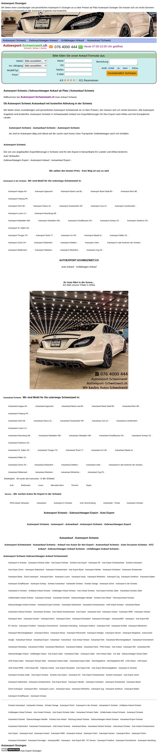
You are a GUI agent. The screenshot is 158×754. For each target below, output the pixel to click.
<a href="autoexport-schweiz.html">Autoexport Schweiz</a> (79, 377)
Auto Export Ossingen (30, 751)
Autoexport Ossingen (13, 3)
